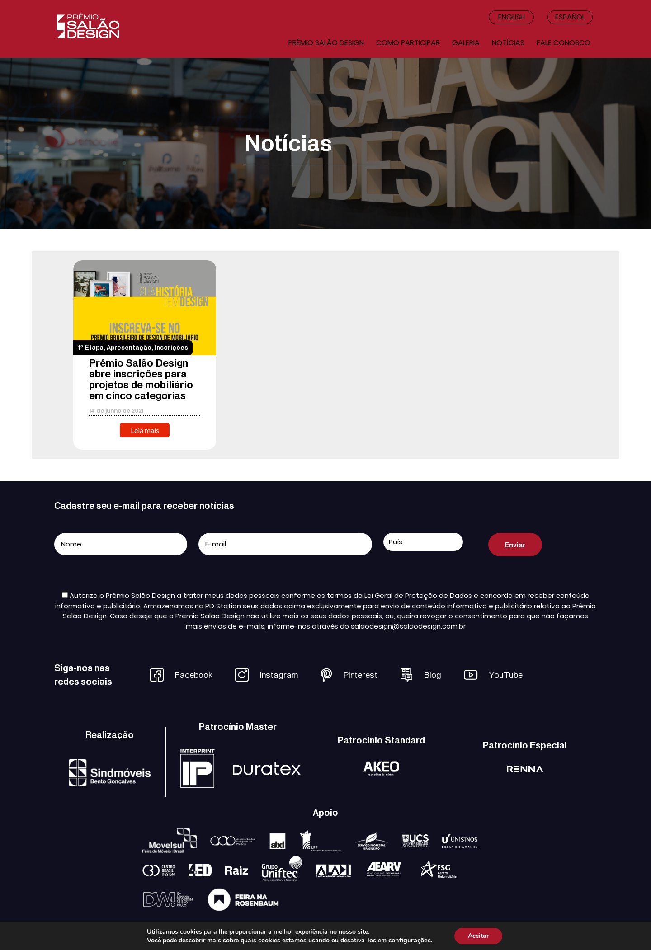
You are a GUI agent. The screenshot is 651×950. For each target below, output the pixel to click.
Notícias (508, 43)
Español (570, 17)
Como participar (408, 43)
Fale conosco (563, 43)
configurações (409, 940)
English (511, 17)
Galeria (466, 43)
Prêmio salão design (326, 43)
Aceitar (478, 935)
